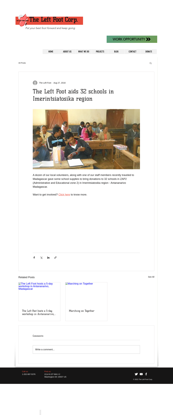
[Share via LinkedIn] (48, 257)
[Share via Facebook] (34, 257)
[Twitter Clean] (136, 374)
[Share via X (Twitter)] (41, 257)
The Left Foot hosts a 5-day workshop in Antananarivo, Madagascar (38, 312)
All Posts (22, 63)
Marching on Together (81, 310)
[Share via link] (55, 257)
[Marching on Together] (86, 294)
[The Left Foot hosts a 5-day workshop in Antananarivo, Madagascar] (39, 294)
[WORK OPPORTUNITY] (132, 39)
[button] (150, 63)
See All (151, 277)
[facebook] (146, 374)
